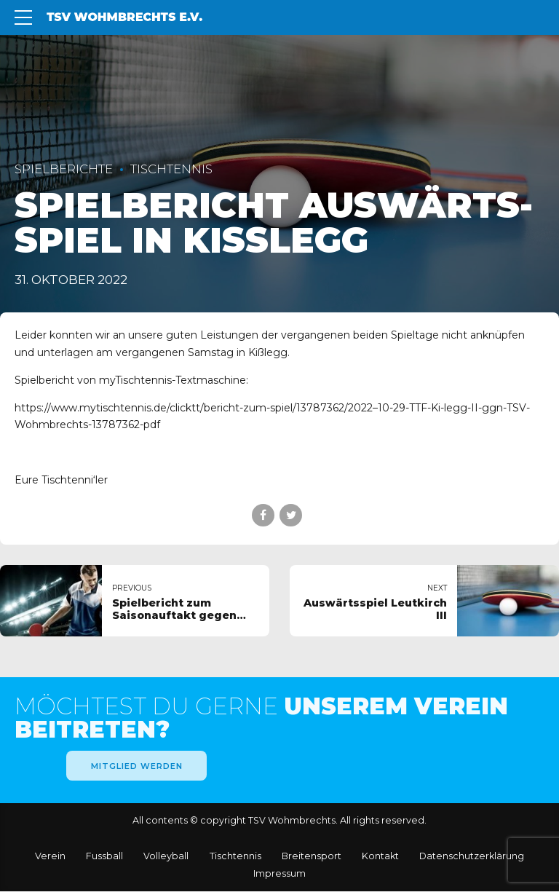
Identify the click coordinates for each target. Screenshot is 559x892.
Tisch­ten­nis (235, 856)
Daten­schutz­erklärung (471, 856)
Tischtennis (171, 169)
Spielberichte (64, 169)
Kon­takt (380, 856)
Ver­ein (50, 856)
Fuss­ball (104, 856)
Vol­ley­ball (166, 856)
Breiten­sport (311, 856)
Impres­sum (279, 874)
